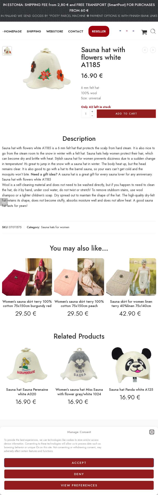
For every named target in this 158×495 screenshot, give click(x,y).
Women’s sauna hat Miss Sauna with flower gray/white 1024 (79, 391)
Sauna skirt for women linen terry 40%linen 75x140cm (131, 303)
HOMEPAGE (13, 31)
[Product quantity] (85, 113)
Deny (79, 474)
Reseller (99, 31)
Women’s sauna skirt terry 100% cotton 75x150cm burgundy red (27, 303)
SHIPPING (34, 31)
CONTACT (75, 31)
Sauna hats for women (55, 227)
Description (79, 138)
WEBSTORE (54, 31)
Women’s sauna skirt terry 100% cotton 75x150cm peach (79, 303)
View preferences (79, 485)
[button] (152, 432)
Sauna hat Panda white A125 (131, 389)
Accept (79, 463)
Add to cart (126, 114)
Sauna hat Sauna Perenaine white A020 (27, 391)
